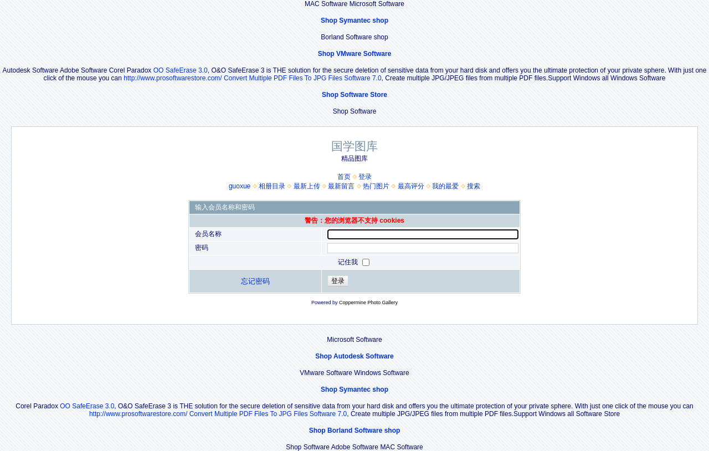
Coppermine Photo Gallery (368, 302)
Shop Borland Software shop (354, 430)
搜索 (473, 186)
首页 (344, 177)
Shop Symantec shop (354, 20)
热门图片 (376, 186)
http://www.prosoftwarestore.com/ (173, 78)
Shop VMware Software (355, 54)
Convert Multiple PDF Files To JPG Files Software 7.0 (303, 78)
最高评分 (411, 186)
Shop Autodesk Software (354, 356)
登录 (365, 177)
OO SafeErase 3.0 (180, 70)
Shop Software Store (354, 95)
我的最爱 (445, 186)
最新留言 (341, 186)
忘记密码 (255, 281)
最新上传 (307, 186)
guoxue (239, 186)
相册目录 (272, 186)
